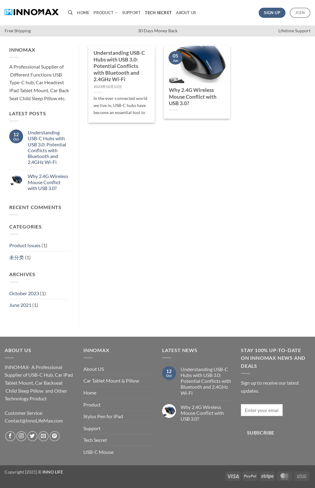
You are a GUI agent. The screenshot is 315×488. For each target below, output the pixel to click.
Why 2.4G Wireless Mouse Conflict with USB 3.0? (48, 182)
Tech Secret (158, 12)
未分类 (16, 257)
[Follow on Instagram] (21, 436)
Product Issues (25, 245)
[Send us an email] (43, 436)
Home (83, 12)
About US (186, 12)
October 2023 (24, 293)
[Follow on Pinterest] (55, 436)
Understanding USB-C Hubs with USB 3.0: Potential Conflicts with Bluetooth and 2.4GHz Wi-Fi (47, 147)
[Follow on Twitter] (32, 436)
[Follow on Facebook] (10, 436)
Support (131, 12)
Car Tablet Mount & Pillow (111, 380)
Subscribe (260, 432)
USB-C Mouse (98, 452)
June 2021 (20, 305)
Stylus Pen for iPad (103, 416)
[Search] (70, 12)
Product (106, 13)
